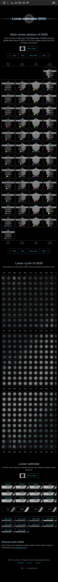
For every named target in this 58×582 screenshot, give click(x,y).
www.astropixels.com (19, 547)
